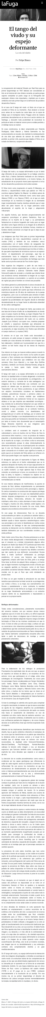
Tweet (23, 73)
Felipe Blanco (24, 60)
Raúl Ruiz (19, 69)
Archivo (24, 75)
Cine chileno (17, 75)
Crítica (30, 75)
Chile (35, 75)
